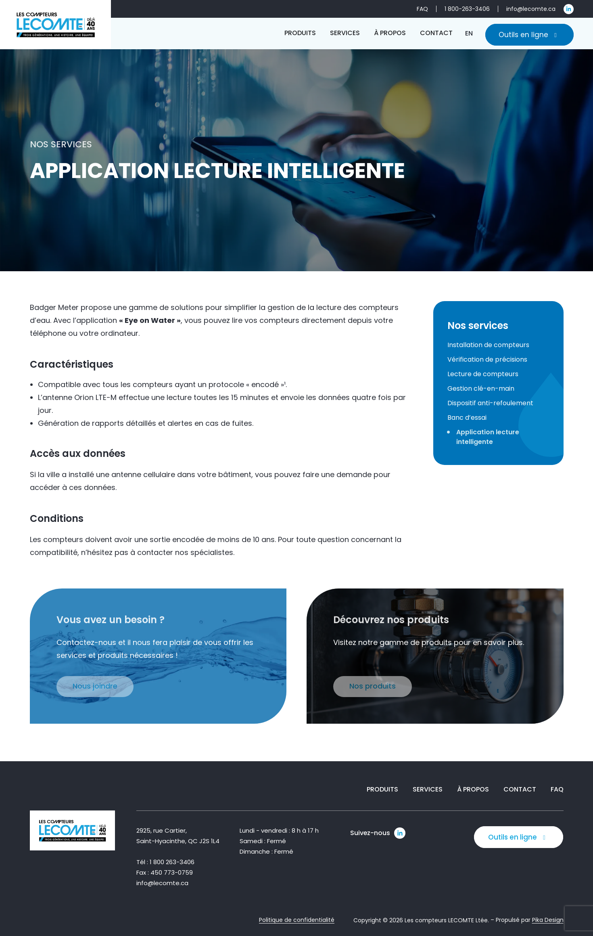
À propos (473, 789)
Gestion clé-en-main (480, 388)
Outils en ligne (529, 34)
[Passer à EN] (469, 33)
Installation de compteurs (488, 345)
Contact (519, 789)
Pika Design (548, 920)
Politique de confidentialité (296, 920)
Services (428, 789)
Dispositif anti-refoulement (490, 403)
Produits (382, 789)
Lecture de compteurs (482, 374)
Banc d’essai (467, 417)
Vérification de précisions (487, 359)
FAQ (557, 789)
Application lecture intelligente (487, 436)
